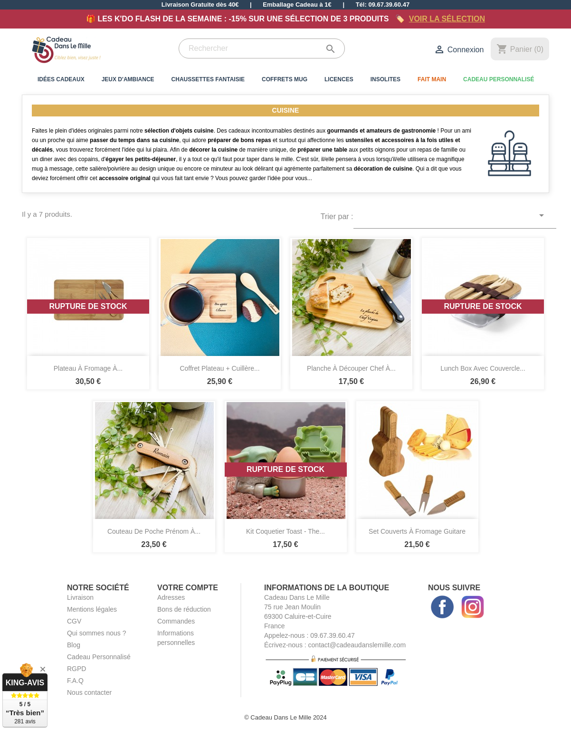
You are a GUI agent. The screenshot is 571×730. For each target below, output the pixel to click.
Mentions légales (92, 609)
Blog (73, 645)
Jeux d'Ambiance (128, 79)
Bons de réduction (184, 609)
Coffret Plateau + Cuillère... (219, 368)
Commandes (176, 621)
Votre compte (187, 588)
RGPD (76, 668)
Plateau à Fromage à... (88, 368)
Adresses (171, 597)
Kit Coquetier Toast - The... (285, 531)
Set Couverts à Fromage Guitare (417, 531)
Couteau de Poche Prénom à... (153, 531)
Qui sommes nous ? (96, 633)
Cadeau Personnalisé (498, 79)
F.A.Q (75, 680)
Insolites (385, 79)
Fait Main (432, 79)
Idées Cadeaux (61, 79)
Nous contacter (89, 692)
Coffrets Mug (284, 79)
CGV (74, 621)
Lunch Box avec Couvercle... (482, 368)
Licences (338, 79)
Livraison (80, 597)
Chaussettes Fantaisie (208, 79)
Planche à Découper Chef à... (351, 368)
